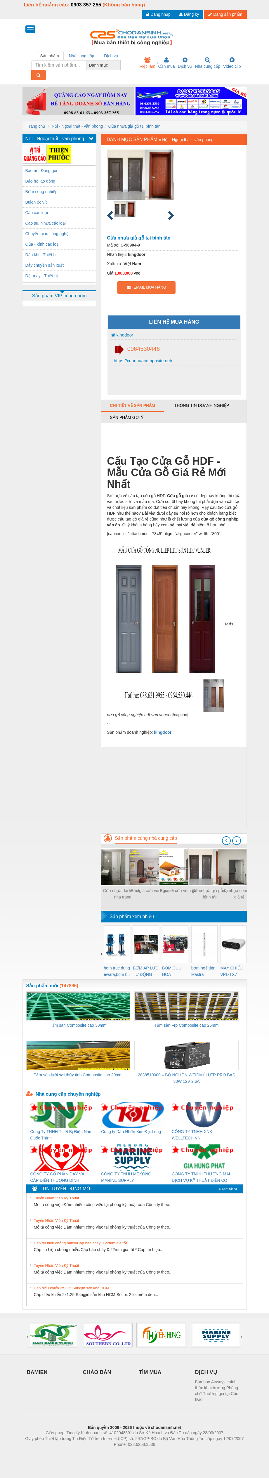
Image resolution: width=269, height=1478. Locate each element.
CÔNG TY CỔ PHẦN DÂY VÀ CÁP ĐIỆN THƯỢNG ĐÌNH (57, 1177)
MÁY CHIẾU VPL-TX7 (232, 971)
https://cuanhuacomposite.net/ (142, 360)
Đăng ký (189, 14)
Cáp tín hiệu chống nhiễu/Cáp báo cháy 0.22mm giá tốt (80, 1243)
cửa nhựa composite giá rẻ (239, 893)
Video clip (232, 63)
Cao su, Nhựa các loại (45, 223)
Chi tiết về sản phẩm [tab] (132, 405)
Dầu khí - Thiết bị (41, 254)
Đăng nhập (158, 14)
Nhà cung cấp (207, 63)
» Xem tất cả (228, 1189)
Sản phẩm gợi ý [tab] (126, 417)
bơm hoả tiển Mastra (203, 971)
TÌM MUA (150, 1372)
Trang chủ (36, 126)
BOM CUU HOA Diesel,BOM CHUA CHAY (174, 972)
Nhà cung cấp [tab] (81, 55)
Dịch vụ (185, 63)
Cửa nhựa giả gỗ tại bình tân (134, 126)
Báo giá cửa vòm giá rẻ (152, 890)
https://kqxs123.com (162, 1453)
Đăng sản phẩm (225, 14)
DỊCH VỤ (206, 1372)
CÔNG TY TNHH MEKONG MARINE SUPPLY (126, 1177)
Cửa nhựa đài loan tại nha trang (123, 893)
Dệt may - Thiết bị (41, 275)
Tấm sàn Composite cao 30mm (78, 1025)
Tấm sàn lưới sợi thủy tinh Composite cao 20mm (78, 1075)
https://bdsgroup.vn (127, 1453)
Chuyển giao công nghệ (47, 233)
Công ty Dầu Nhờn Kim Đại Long (131, 1131)
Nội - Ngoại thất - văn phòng (77, 126)
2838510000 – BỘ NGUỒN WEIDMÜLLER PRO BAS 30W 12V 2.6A (186, 1078)
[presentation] (226, 840)
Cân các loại (36, 212)
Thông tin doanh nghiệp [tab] (201, 405)
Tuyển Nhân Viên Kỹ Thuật (56, 1198)
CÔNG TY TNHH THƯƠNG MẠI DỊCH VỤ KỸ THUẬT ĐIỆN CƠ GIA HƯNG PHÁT (201, 1178)
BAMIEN (37, 1372)
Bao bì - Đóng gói (41, 170)
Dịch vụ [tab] (111, 55)
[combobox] (119, 65)
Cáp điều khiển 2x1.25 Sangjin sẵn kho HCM (71, 1288)
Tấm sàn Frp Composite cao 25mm (187, 1025)
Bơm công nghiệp (41, 191)
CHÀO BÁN (97, 1372)
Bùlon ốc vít (36, 202)
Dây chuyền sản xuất (44, 265)
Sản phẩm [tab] (49, 55)
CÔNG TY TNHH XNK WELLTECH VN (192, 1134)
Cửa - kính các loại (42, 244)
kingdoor (122, 334)
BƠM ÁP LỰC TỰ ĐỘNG (145, 971)
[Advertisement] (173, 788)
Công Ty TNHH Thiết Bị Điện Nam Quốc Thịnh (61, 1134)
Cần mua (166, 63)
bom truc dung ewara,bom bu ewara (117, 972)
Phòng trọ (97, 1453)
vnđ (137, 273)
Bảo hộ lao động (40, 181)
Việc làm (147, 63)
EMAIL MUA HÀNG (146, 287)
